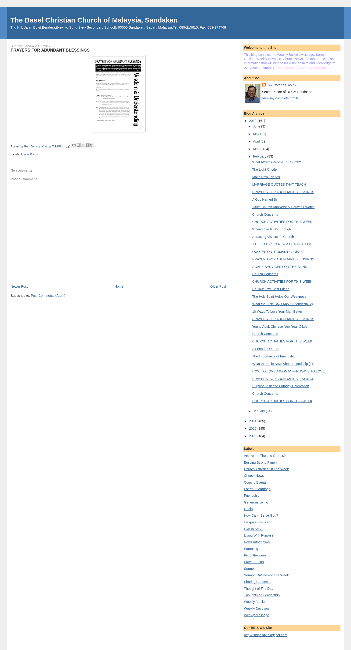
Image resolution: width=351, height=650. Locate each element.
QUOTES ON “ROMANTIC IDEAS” (278, 252)
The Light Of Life (264, 169)
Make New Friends (266, 177)
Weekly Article (254, 602)
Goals (248, 509)
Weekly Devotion (256, 608)
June (257, 126)
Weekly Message (256, 615)
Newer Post (19, 286)
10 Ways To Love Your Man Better (277, 311)
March (258, 149)
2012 (253, 121)
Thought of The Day (258, 588)
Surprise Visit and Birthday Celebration (280, 386)
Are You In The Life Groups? (265, 456)
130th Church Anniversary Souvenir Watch (283, 207)
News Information (257, 542)
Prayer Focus (29, 154)
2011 (253, 421)
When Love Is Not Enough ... (273, 229)
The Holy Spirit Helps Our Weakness (279, 296)
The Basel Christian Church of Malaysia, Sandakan (94, 20)
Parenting (251, 549)
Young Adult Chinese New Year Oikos (280, 326)
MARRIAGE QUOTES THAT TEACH (279, 184)
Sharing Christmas (257, 582)
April (257, 141)
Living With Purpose (258, 535)
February (260, 156)
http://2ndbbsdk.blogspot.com (265, 635)
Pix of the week (255, 555)
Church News (254, 475)
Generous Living (256, 502)
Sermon (250, 569)
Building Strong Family (260, 462)
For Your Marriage (257, 489)
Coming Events (255, 482)
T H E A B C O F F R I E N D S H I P (281, 244)
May (256, 134)
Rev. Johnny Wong (282, 84)
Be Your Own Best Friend (270, 289)
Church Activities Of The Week (266, 469)
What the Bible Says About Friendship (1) (282, 364)
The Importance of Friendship (274, 356)
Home (119, 286)
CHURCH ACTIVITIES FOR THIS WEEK (282, 222)
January (259, 411)
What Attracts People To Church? (276, 162)
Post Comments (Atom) (48, 295)
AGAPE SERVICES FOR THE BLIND (279, 267)
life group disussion (258, 522)
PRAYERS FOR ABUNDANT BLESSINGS (283, 192)
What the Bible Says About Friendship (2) (282, 304)
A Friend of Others (265, 349)
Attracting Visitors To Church (273, 237)
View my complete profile (280, 98)
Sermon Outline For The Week (266, 575)
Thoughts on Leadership (262, 595)
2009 (253, 436)
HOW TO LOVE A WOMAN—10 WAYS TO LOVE (288, 371)
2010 (253, 428)
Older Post (218, 286)
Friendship (251, 495)
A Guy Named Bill (265, 199)
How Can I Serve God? (261, 515)
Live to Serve (253, 529)
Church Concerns (265, 214)
